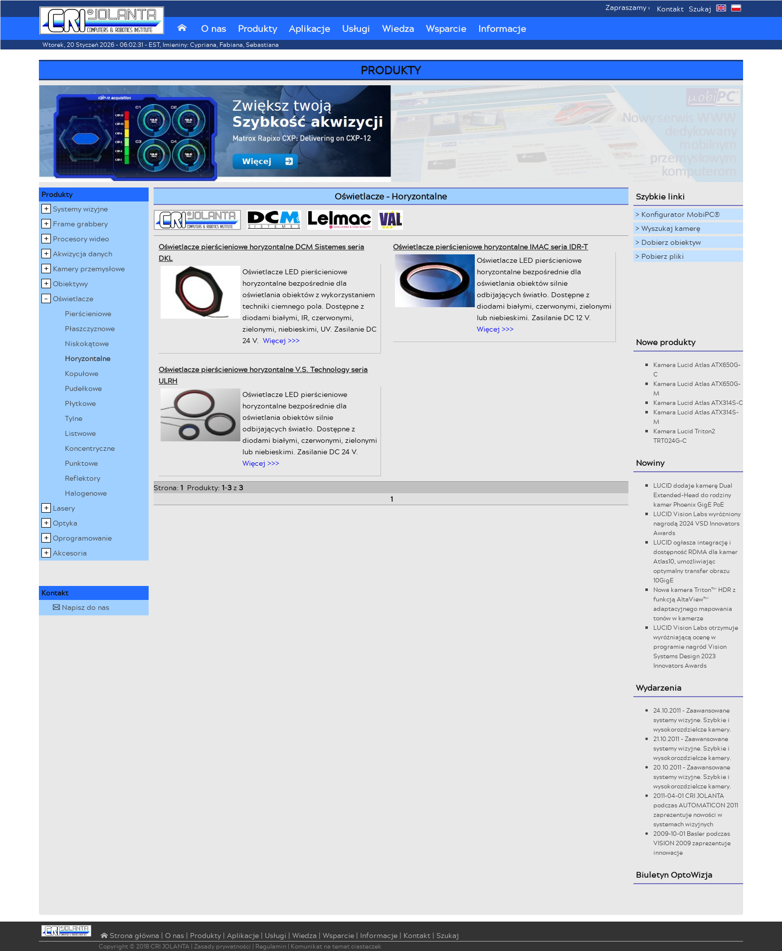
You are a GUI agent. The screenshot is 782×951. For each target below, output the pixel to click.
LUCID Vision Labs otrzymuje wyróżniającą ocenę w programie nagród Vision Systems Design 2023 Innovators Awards (695, 646)
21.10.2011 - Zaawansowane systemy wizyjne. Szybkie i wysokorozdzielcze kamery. (692, 748)
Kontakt (670, 8)
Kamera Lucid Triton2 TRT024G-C (684, 435)
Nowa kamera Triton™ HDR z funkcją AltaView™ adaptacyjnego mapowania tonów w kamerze (694, 604)
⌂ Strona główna (129, 936)
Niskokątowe (87, 343)
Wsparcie (446, 28)
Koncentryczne (90, 448)
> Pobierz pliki (659, 256)
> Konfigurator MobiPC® (677, 214)
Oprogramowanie (82, 538)
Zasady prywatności (222, 946)
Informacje (502, 28)
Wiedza (398, 28)
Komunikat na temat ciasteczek (336, 946)
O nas (213, 28)
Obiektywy (70, 283)
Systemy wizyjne (80, 208)
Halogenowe (86, 493)
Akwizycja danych (82, 253)
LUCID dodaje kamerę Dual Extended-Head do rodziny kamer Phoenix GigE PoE (692, 495)
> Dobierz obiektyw (668, 242)
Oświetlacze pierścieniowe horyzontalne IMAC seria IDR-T (490, 246)
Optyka (65, 523)
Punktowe (81, 463)
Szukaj (700, 8)
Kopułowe (81, 373)
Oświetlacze (73, 298)
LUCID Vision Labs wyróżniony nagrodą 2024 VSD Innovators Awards (697, 523)
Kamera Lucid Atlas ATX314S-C (698, 402)
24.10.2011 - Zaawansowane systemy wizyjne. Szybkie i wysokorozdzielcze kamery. (692, 720)
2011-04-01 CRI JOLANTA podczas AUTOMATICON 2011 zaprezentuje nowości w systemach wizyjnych (695, 810)
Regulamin (270, 946)
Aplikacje (309, 28)
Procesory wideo (81, 238)
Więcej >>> (281, 340)
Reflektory (82, 478)
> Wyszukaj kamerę (667, 228)
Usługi (356, 28)
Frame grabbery (80, 223)
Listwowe (80, 433)
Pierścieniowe (88, 313)
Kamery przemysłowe (89, 268)
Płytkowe (80, 403)
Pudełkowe (83, 388)
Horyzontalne (87, 358)
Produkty (257, 28)
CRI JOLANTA (170, 946)
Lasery (64, 508)
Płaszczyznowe (90, 328)
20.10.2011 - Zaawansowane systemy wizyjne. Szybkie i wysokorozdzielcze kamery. (692, 776)
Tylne (73, 418)
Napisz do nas (81, 607)
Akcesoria (70, 553)
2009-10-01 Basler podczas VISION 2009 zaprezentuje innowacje (692, 843)
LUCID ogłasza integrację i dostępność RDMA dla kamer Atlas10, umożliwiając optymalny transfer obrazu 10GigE (695, 561)
